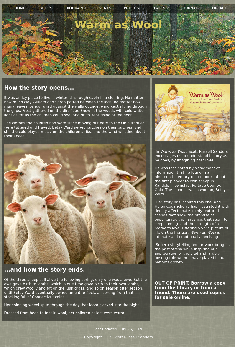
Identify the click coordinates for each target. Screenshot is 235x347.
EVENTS (104, 8)
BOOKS (45, 8)
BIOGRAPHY (76, 8)
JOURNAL (189, 8)
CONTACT (218, 8)
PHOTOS (131, 8)
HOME (20, 8)
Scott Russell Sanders (133, 337)
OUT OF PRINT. (172, 283)
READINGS (161, 8)
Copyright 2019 (98, 337)
